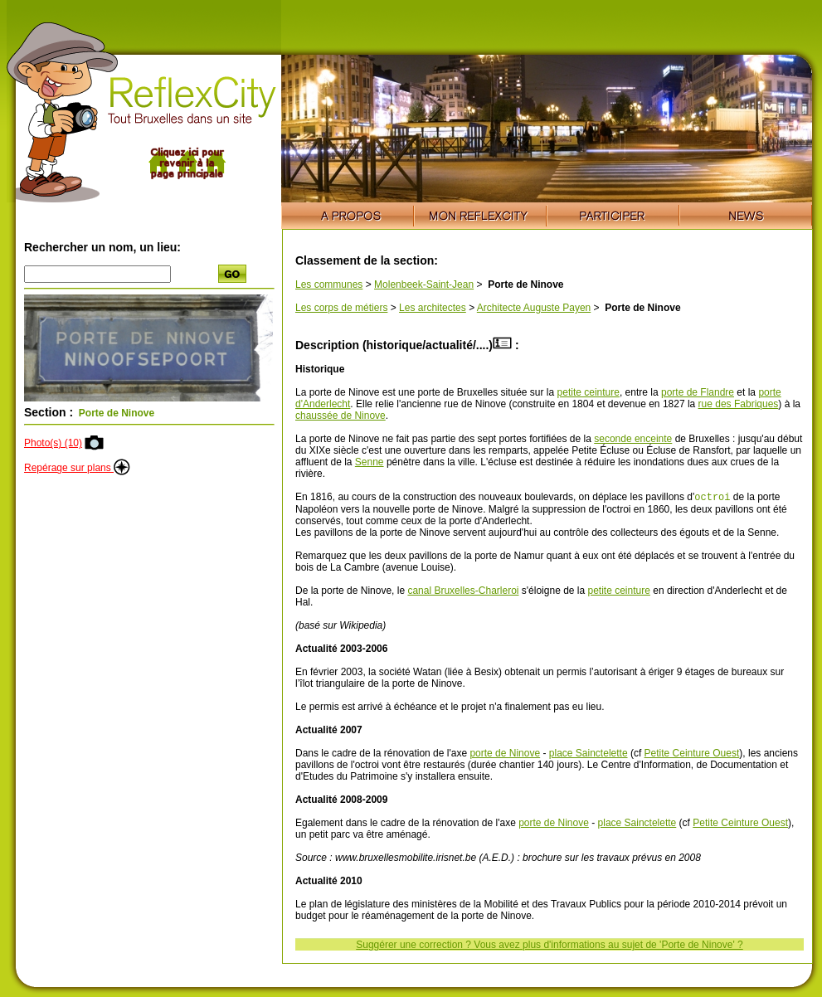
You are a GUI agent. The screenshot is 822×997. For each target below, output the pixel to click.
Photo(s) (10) (53, 443)
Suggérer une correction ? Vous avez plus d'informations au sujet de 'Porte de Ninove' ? (549, 946)
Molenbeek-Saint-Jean (424, 284)
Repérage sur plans (77, 468)
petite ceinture (588, 392)
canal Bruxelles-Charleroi (462, 592)
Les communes (328, 284)
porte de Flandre (697, 392)
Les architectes (432, 308)
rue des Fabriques (738, 404)
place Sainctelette (588, 755)
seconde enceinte (633, 439)
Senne (369, 462)
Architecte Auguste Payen (534, 308)
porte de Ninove (504, 755)
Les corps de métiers (341, 308)
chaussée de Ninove (340, 415)
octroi (712, 498)
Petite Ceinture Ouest (692, 755)
